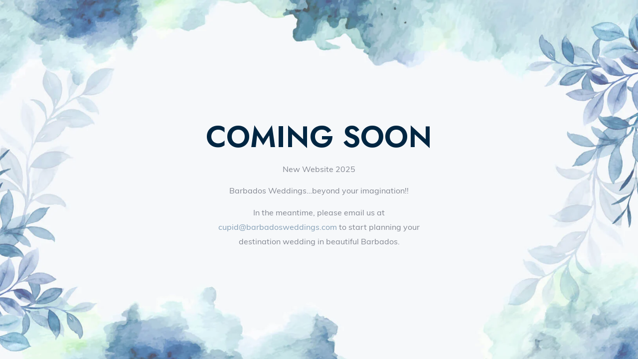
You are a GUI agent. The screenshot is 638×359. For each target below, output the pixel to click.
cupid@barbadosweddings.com (277, 227)
